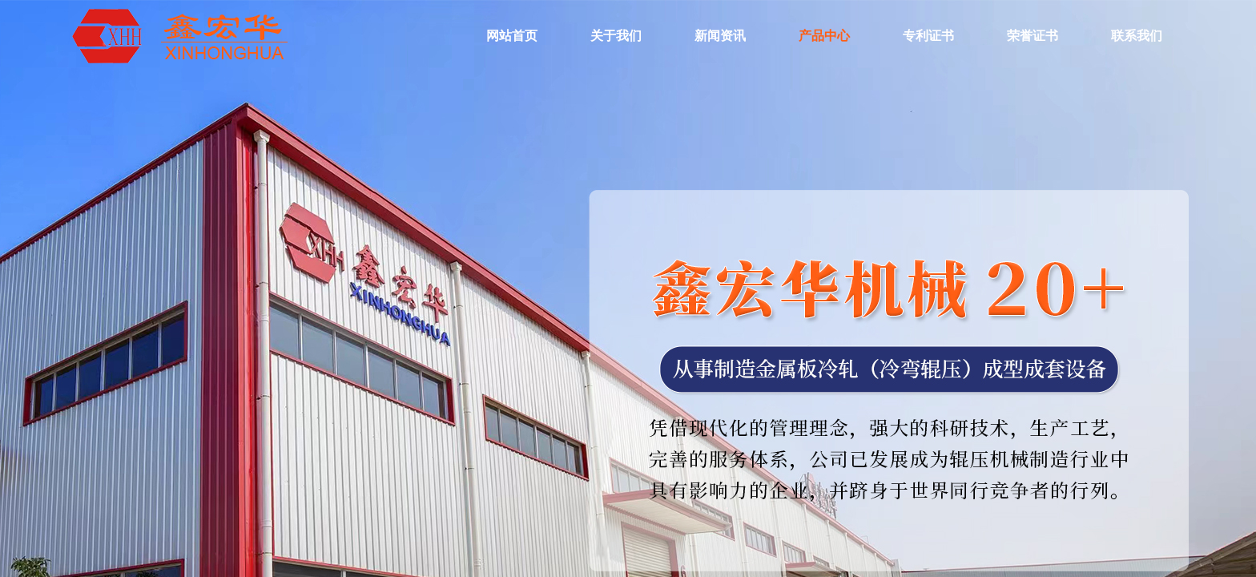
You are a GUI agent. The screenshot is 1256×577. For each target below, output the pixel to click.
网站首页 (511, 35)
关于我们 (616, 35)
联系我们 (1136, 35)
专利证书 (928, 35)
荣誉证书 (1032, 35)
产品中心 (824, 35)
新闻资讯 (720, 35)
